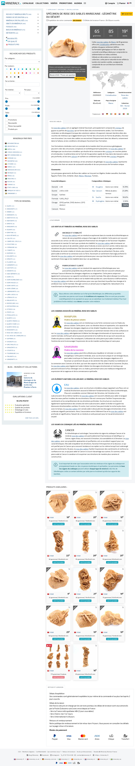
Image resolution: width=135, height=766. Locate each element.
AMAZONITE (12, 209)
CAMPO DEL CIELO (14, 241)
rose (50, 517)
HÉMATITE (11, 271)
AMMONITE (12, 215)
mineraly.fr (19, 759)
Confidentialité (41, 751)
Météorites (12, 33)
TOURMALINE (13, 353)
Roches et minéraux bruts (18, 14)
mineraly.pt (103, 759)
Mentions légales (28, 751)
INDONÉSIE (12, 161)
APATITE (10, 223)
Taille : (7, 113)
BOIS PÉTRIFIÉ (13, 235)
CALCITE (11, 238)
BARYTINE (11, 232)
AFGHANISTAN (13, 143)
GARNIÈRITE (12, 265)
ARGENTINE (12, 146)
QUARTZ (11, 318)
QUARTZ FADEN (13, 321)
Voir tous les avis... (32, 418)
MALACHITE (12, 300)
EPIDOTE (11, 259)
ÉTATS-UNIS (12, 187)
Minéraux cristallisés (17, 20)
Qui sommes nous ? (54, 751)
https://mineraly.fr (102, 755)
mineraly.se (116, 759)
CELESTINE (12, 244)
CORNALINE (12, 247)
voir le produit (58, 524)
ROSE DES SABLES (14, 333)
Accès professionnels (84, 751)
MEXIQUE (11, 173)
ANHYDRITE (12, 220)
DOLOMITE (11, 256)
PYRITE (10, 312)
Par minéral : (9, 90)
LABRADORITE (13, 291)
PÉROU (10, 176)
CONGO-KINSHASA (14, 152)
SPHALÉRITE (12, 347)
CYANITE (11, 250)
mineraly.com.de (49, 759)
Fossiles (11, 27)
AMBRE (10, 212)
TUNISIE (11, 184)
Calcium (99, 191)
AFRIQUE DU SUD (13, 190)
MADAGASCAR (13, 170)
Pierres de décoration (17, 17)
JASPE (10, 277)
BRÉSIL (11, 149)
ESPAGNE (11, 158)
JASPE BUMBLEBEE (14, 279)
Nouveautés (11, 38)
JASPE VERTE (12, 285)
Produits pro (12, 44)
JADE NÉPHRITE (13, 274)
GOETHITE (11, 268)
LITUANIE (11, 164)
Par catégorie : (10, 58)
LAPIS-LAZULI (12, 294)
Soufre (98, 197)
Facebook (44, 755)
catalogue (52, 9)
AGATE (10, 206)
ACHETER (127, 14)
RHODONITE (12, 330)
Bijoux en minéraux (15, 30)
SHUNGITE (11, 341)
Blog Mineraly (32, 755)
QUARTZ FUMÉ (13, 324)
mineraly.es (76, 759)
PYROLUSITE (12, 315)
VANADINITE (12, 359)
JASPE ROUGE (12, 282)
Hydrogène (100, 201)
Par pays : (27, 90)
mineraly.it (64, 759)
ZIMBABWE (12, 193)
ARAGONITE (12, 226)
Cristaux (61, 9)
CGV (19, 751)
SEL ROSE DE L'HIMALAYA (16, 335)
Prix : (7, 98)
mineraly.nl (90, 759)
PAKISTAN (11, 178)
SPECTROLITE (12, 344)
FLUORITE (11, 262)
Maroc (111, 103)
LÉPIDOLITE (12, 297)
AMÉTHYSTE (12, 218)
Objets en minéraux (16, 23)
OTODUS (11, 309)
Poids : (7, 106)
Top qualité (11, 41)
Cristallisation (72, 9)
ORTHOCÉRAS (12, 306)
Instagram (54, 755)
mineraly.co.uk (33, 759)
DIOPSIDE (11, 253)
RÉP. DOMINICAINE (14, 155)
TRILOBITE (11, 356)
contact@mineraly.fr (84, 755)
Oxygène (99, 187)
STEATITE (11, 350)
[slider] (6, 101)
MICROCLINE (12, 303)
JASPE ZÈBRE (12, 288)
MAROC (11, 167)
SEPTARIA (11, 338)
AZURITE (11, 229)
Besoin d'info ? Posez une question (62, 75)
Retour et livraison (69, 751)
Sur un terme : (10, 81)
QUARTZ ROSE (13, 327)
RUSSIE (11, 181)
